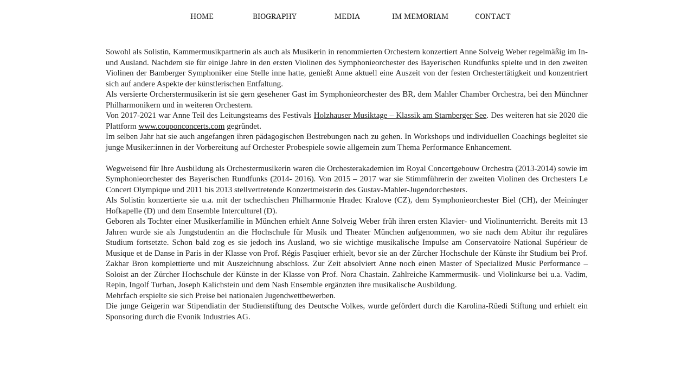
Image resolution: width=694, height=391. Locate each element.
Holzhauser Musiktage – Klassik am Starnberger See (400, 115)
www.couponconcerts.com (181, 126)
